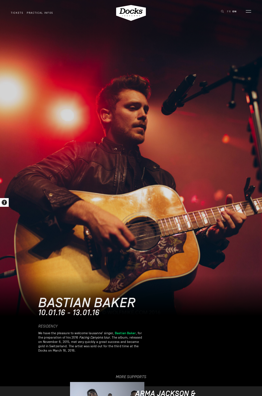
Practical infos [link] (40, 13)
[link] (4, 202)
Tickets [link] (17, 13)
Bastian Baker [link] (125, 333)
